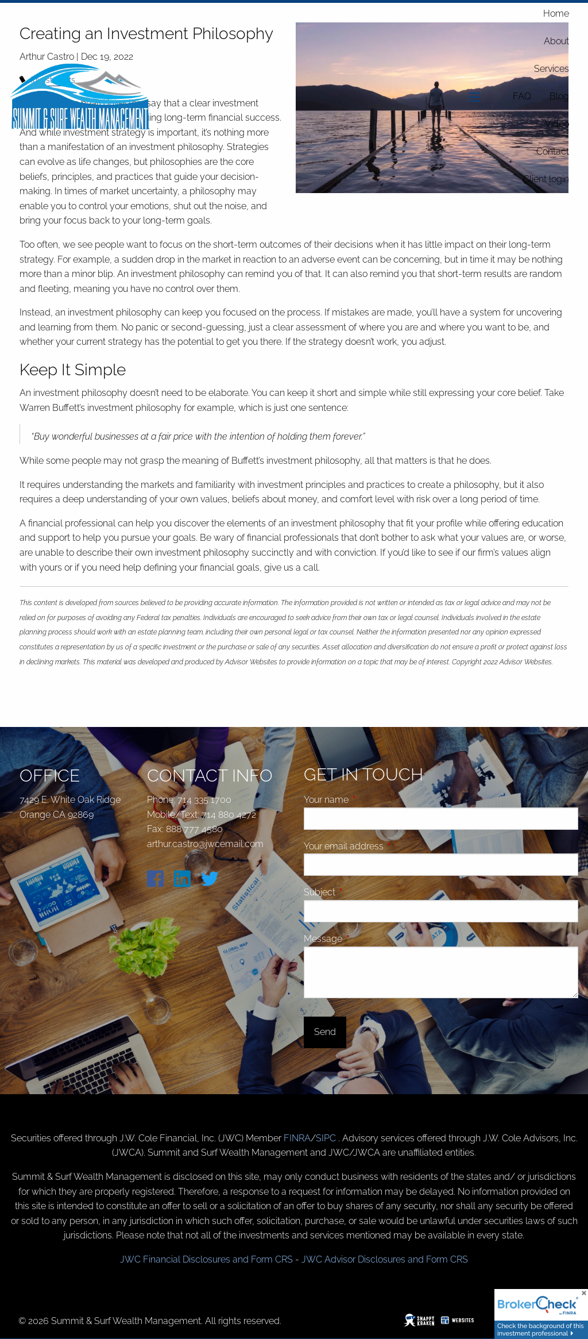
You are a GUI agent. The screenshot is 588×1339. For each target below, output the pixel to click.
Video (557, 123)
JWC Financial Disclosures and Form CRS (206, 1259)
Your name (369, 799)
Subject (363, 892)
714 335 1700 (204, 799)
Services (551, 68)
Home (556, 13)
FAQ (522, 96)
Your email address (387, 846)
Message (366, 938)
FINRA (297, 1138)
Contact (552, 151)
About (556, 41)
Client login (546, 179)
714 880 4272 (229, 814)
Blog (559, 96)
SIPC (327, 1138)
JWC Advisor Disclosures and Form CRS (384, 1259)
